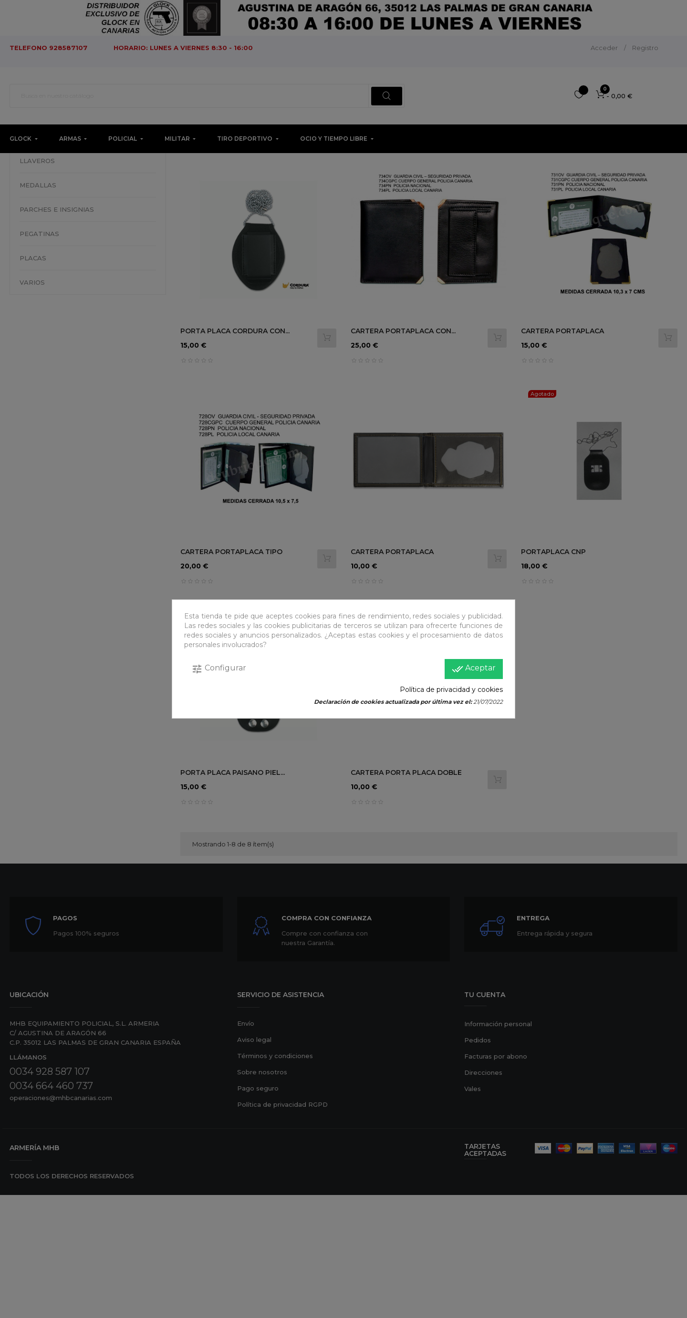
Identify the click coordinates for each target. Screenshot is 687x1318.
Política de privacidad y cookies (451, 689)
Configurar (218, 669)
